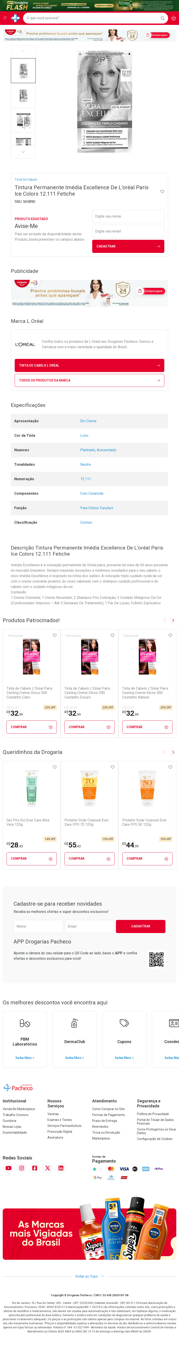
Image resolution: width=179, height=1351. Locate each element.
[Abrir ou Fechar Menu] (5, 18)
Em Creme (88, 421)
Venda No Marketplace (19, 1109)
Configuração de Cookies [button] (154, 1139)
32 (15, 713)
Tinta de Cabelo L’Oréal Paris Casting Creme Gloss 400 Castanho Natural (145, 692)
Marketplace (101, 1138)
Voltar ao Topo (89, 1276)
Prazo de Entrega (104, 1121)
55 (72, 845)
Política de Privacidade (153, 1114)
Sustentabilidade (15, 1132)
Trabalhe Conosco (15, 1115)
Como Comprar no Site (108, 1109)
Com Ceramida (91, 493)
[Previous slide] (164, 620)
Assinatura (55, 1137)
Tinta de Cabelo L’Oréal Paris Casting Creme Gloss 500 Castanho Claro (29, 692)
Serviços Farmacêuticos (64, 1126)
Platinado (87, 450)
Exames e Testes (59, 1120)
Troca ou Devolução (106, 1132)
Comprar (32, 727)
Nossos (67, 1103)
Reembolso (100, 1126)
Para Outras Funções (96, 508)
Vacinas (53, 1114)
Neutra (85, 464)
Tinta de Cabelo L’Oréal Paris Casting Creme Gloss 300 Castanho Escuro (87, 692)
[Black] (89, 5)
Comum (86, 522)
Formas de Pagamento (108, 1115)
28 (15, 845)
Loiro (84, 435)
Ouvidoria (9, 1121)
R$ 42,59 (13, 707)
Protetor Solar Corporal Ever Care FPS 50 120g (144, 822)
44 (130, 845)
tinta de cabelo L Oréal (89, 365)
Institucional (14, 1101)
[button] (23, 70)
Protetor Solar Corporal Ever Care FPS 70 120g (86, 822)
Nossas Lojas (12, 1126)
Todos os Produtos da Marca (89, 380)
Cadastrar (128, 246)
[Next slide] (173, 620)
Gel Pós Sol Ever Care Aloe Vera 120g (28, 822)
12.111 (85, 479)
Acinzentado (106, 450)
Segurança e (156, 1103)
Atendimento (104, 1101)
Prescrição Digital (59, 1131)
